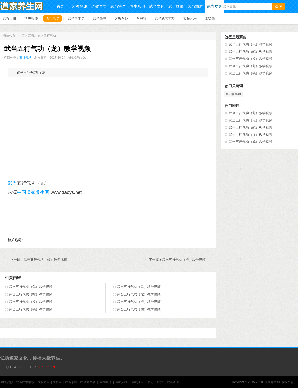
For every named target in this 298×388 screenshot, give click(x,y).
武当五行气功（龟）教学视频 (30, 287)
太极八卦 (121, 18)
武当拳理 (99, 18)
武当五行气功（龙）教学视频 (250, 66)
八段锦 (141, 18)
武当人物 (9, 18)
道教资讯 (79, 6)
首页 (60, 6)
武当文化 (156, 6)
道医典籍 (137, 382)
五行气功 (52, 18)
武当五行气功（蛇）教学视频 (30, 294)
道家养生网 (272, 382)
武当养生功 (76, 18)
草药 (150, 382)
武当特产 (118, 6)
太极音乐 (190, 18)
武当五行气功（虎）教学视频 (184, 260)
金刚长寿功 (233, 94)
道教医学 (99, 6)
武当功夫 (214, 6)
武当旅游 (195, 6)
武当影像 (176, 6)
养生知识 (137, 6)
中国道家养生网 (33, 192)
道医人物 (121, 382)
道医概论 (105, 382)
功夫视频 (31, 18)
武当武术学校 (165, 18)
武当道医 (173, 382)
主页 (21, 36)
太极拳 (210, 18)
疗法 (160, 382)
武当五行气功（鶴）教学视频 (45, 260)
